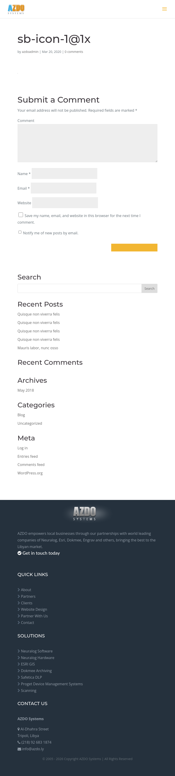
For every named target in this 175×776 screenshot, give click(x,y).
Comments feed (31, 464)
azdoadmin (30, 51)
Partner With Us (34, 615)
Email (24, 188)
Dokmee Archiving (36, 670)
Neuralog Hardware (37, 657)
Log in (23, 447)
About (26, 589)
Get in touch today (41, 553)
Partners (28, 596)
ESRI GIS (28, 664)
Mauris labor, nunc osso (38, 347)
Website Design (34, 609)
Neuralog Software (37, 651)
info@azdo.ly (33, 748)
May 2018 (26, 390)
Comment (26, 120)
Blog (21, 414)
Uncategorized (30, 423)
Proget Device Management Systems (52, 683)
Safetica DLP (31, 677)
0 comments (74, 51)
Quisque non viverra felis (39, 314)
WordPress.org (30, 473)
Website (24, 202)
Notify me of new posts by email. (50, 232)
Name (24, 173)
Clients (26, 602)
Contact (27, 622)
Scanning (28, 690)
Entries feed (28, 456)
